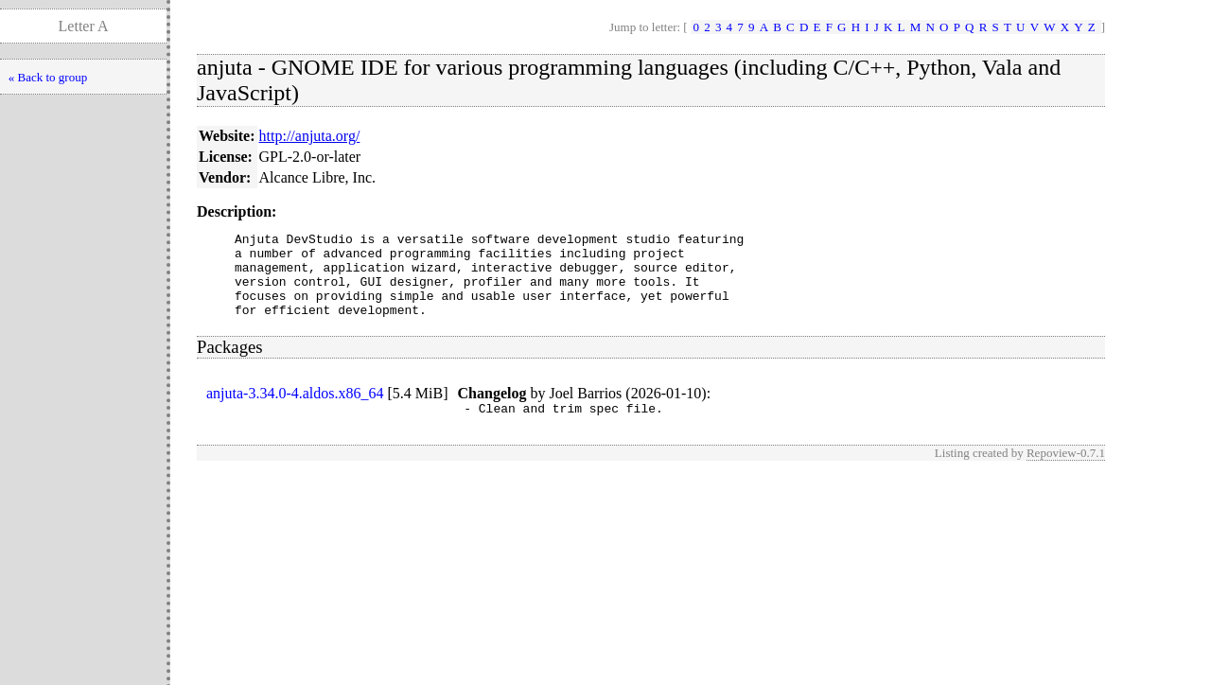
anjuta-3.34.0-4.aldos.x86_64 (295, 410)
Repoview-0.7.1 (1066, 472)
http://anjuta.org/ (309, 136)
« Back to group (48, 77)
